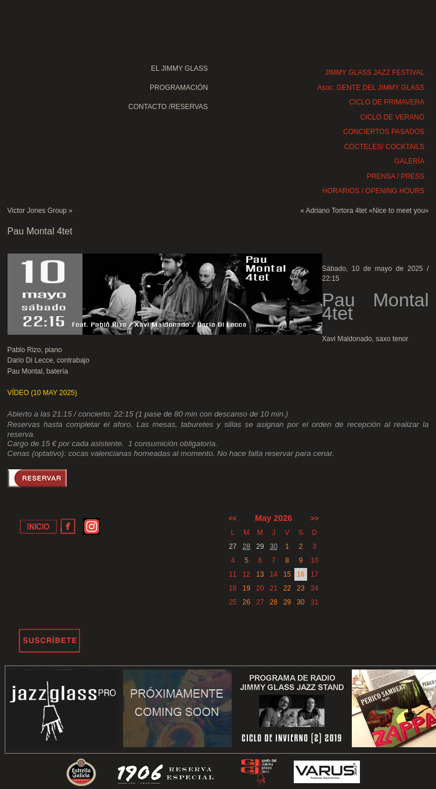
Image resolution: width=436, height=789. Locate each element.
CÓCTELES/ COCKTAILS (384, 147)
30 (274, 546)
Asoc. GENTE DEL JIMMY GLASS (370, 88)
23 (300, 588)
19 (246, 588)
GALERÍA (409, 161)
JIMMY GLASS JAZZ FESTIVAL (375, 72)
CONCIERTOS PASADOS (383, 132)
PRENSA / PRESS (395, 176)
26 (246, 602)
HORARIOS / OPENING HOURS (373, 191)
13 (260, 574)
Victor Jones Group (37, 211)
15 (287, 574)
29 (287, 602)
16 (300, 574)
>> (315, 519)
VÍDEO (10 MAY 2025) (42, 393)
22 (287, 588)
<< (233, 519)
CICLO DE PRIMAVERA (386, 102)
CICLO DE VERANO (392, 117)
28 (246, 546)
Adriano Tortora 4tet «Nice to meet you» (367, 211)
